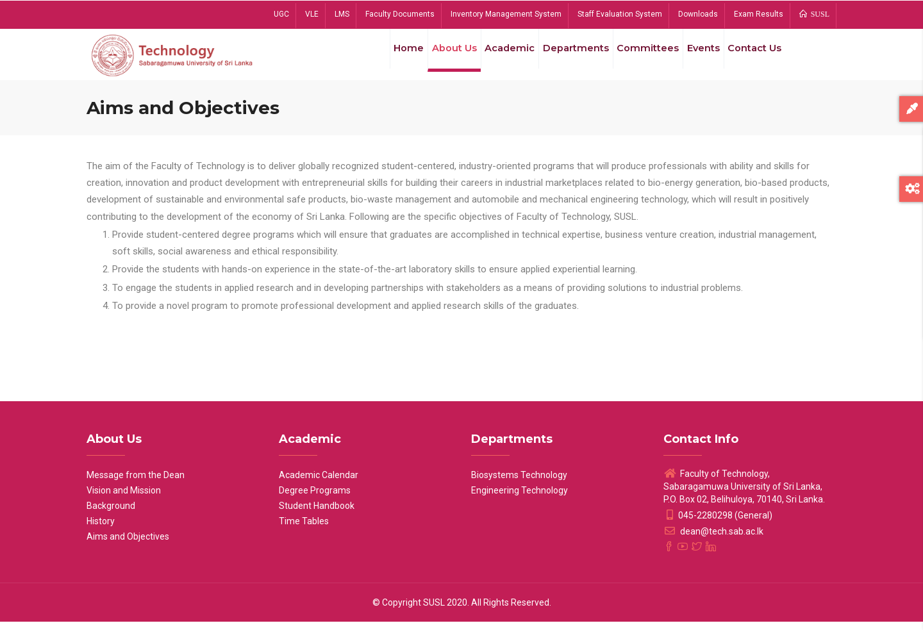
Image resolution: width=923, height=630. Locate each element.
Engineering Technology (519, 498)
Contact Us (752, 57)
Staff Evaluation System (620, 14)
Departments (564, 57)
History (101, 529)
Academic (495, 57)
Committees (638, 57)
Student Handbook (316, 514)
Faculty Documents (400, 14)
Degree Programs (315, 498)
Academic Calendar (318, 483)
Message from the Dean (136, 483)
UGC (281, 14)
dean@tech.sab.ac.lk (713, 540)
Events (696, 57)
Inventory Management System (506, 14)
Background (111, 514)
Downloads (698, 14)
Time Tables (304, 529)
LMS (342, 14)
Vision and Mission (124, 498)
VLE (312, 14)
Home (387, 57)
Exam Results (758, 14)
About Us (436, 57)
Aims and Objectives (128, 545)
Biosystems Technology (519, 483)
